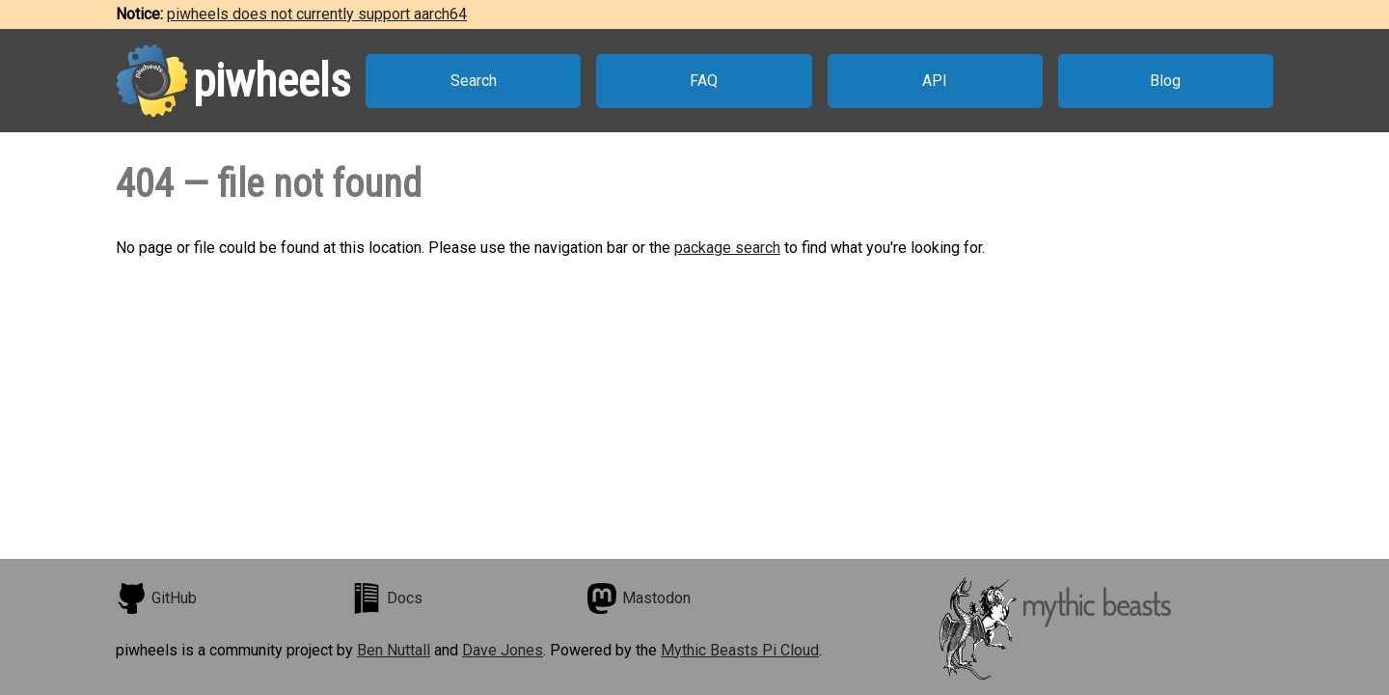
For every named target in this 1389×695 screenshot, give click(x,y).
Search (473, 80)
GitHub (156, 598)
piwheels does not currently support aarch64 (317, 14)
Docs (386, 598)
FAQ (704, 80)
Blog (1165, 80)
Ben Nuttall (393, 650)
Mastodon (638, 598)
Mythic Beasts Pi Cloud (740, 650)
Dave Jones (502, 650)
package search (727, 247)
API (934, 80)
